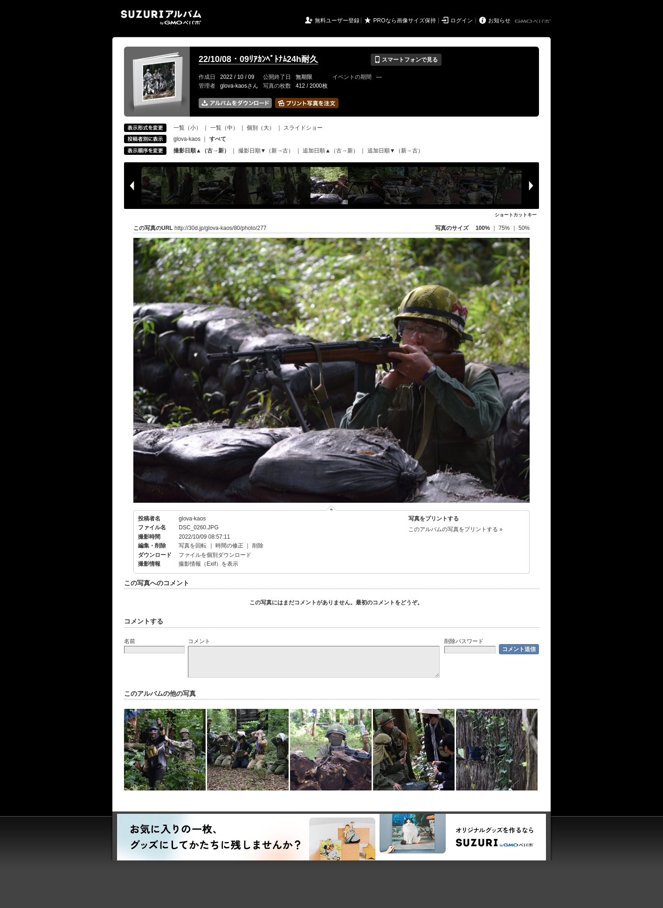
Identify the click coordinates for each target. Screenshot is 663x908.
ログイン (461, 20)
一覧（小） (187, 128)
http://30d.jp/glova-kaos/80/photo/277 (220, 228)
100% (482, 228)
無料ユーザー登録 (337, 20)
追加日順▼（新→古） (395, 150)
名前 (129, 641)
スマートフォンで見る (405, 60)
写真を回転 (193, 545)
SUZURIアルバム (161, 17)
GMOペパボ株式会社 (533, 21)
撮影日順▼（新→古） (266, 150)
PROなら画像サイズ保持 (404, 20)
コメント (199, 641)
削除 (257, 545)
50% (524, 228)
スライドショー (303, 128)
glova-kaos (186, 139)
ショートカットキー (516, 214)
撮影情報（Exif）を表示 (208, 564)
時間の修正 (229, 545)
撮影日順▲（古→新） (201, 150)
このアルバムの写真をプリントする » (455, 529)
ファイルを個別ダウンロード (215, 555)
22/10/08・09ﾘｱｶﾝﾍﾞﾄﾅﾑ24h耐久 (258, 59)
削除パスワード (463, 641)
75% (504, 228)
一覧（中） (224, 128)
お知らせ (499, 20)
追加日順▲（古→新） (331, 150)
